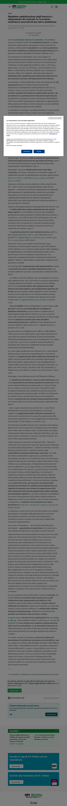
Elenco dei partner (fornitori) (14, 145)
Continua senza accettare (55, 118)
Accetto (39, 151)
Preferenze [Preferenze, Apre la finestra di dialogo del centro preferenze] (27, 151)
